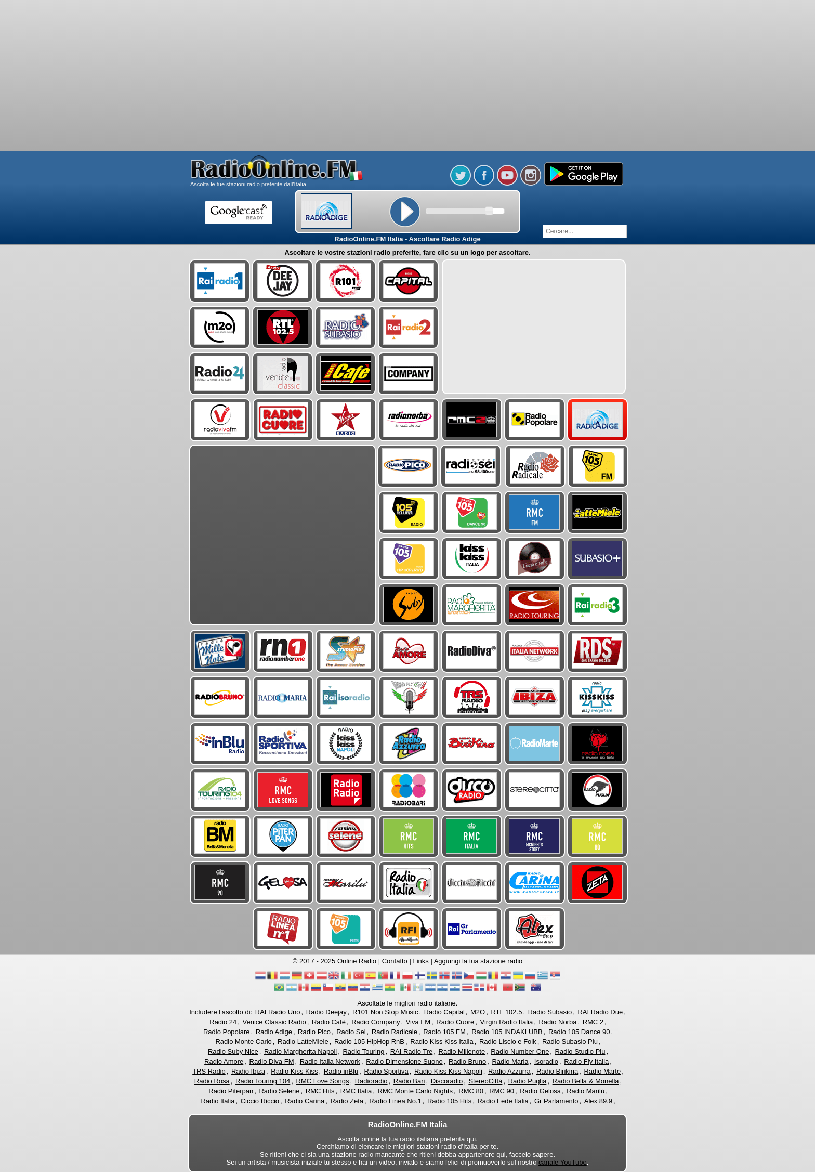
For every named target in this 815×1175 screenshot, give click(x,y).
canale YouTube (562, 1162)
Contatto (394, 961)
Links (420, 961)
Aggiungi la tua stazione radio (478, 961)
